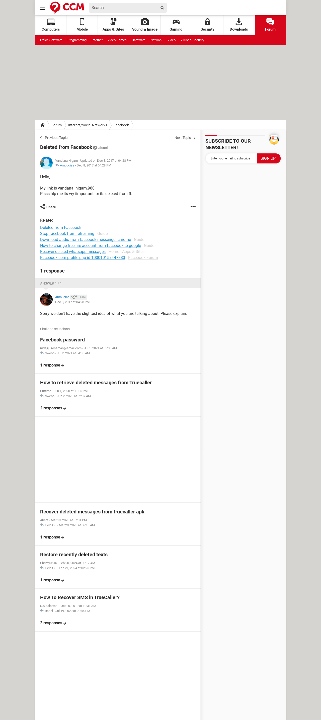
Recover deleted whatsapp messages (73, 251)
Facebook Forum (143, 257)
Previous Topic (56, 138)
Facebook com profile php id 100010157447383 (82, 257)
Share (51, 207)
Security (207, 25)
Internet (97, 40)
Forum (270, 25)
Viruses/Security (192, 40)
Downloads (239, 25)
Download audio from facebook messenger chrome (85, 239)
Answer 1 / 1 (51, 283)
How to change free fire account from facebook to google (90, 245)
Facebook (121, 125)
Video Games (117, 40)
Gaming (176, 25)
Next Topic (183, 138)
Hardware (138, 40)
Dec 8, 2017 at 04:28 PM (94, 165)
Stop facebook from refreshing (67, 233)
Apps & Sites (113, 25)
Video (172, 40)
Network (156, 40)
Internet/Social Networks (87, 125)
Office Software (51, 40)
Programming (77, 40)
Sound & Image (144, 25)
